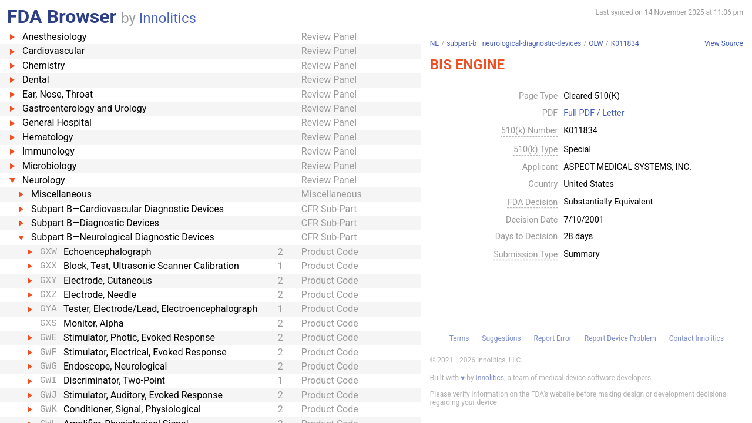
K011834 (625, 43)
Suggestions (501, 338)
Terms (459, 338)
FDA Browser (61, 16)
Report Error (552, 338)
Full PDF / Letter (593, 113)
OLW (596, 43)
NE (434, 43)
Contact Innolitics (696, 338)
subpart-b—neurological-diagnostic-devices (513, 43)
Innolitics (167, 18)
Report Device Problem (620, 338)
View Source (723, 44)
